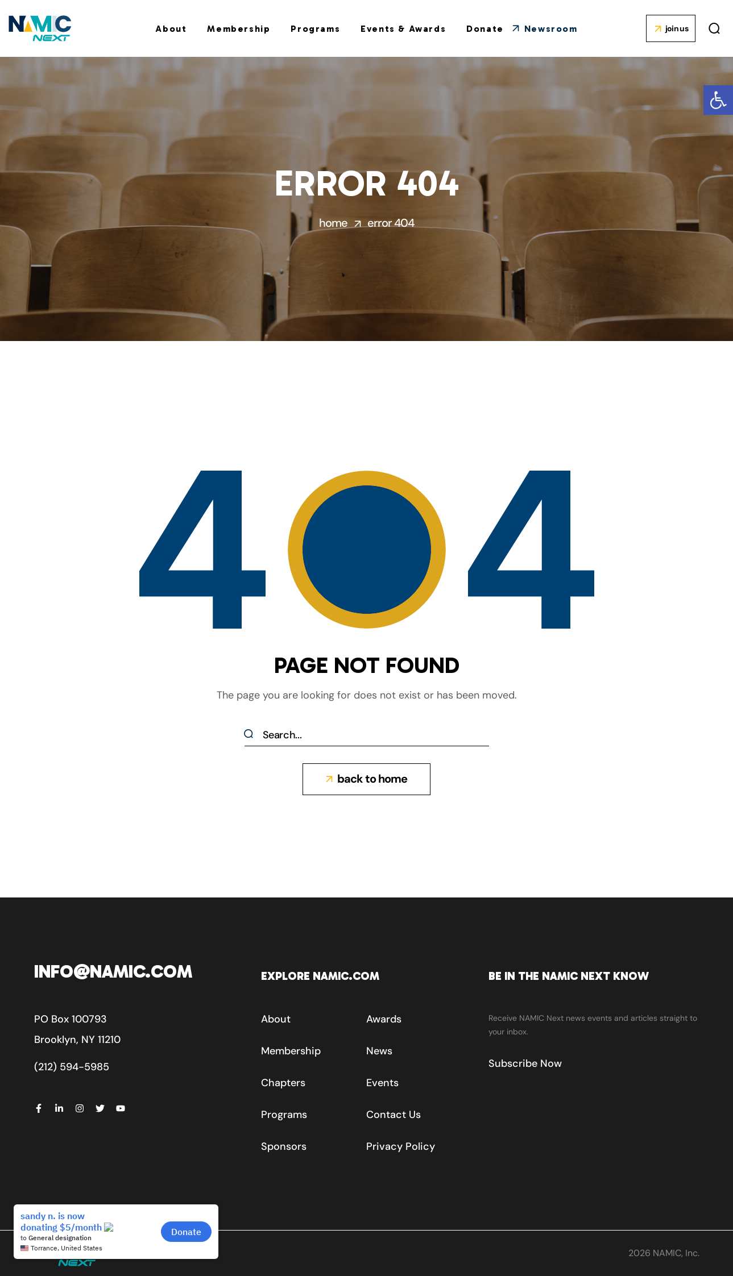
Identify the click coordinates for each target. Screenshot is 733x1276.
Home (333, 222)
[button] (718, 100)
